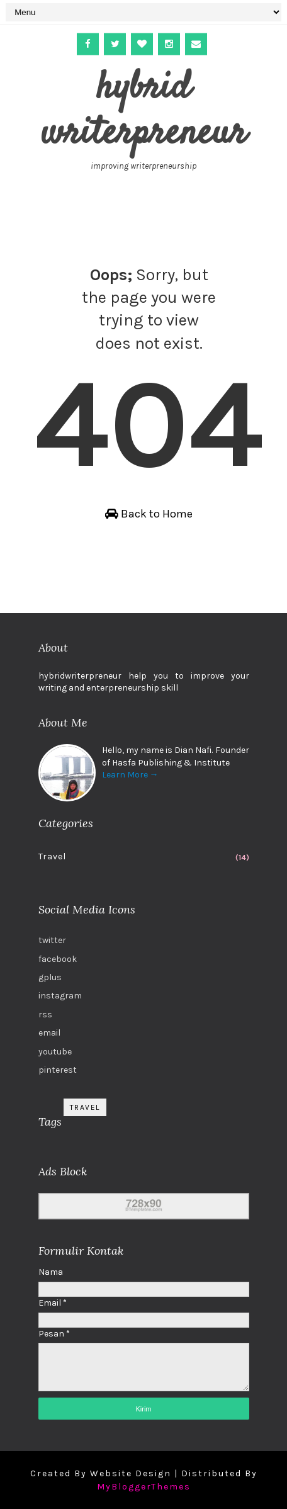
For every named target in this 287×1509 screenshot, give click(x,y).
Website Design (130, 1473)
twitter (52, 940)
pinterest (57, 1070)
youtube (55, 1051)
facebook (57, 959)
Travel (52, 856)
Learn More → (130, 774)
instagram (60, 995)
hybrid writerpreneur (144, 111)
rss (45, 1014)
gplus (50, 977)
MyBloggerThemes (144, 1486)
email (49, 1032)
